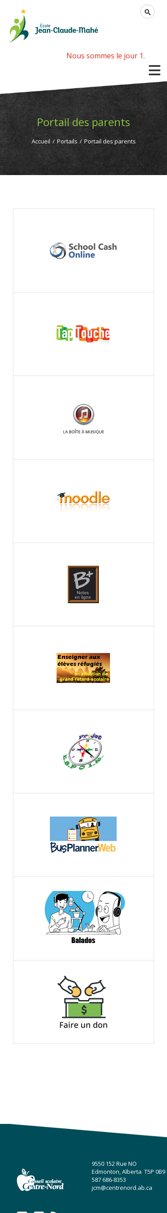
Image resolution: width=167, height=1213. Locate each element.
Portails (67, 141)
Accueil (41, 141)
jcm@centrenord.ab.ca (122, 1188)
